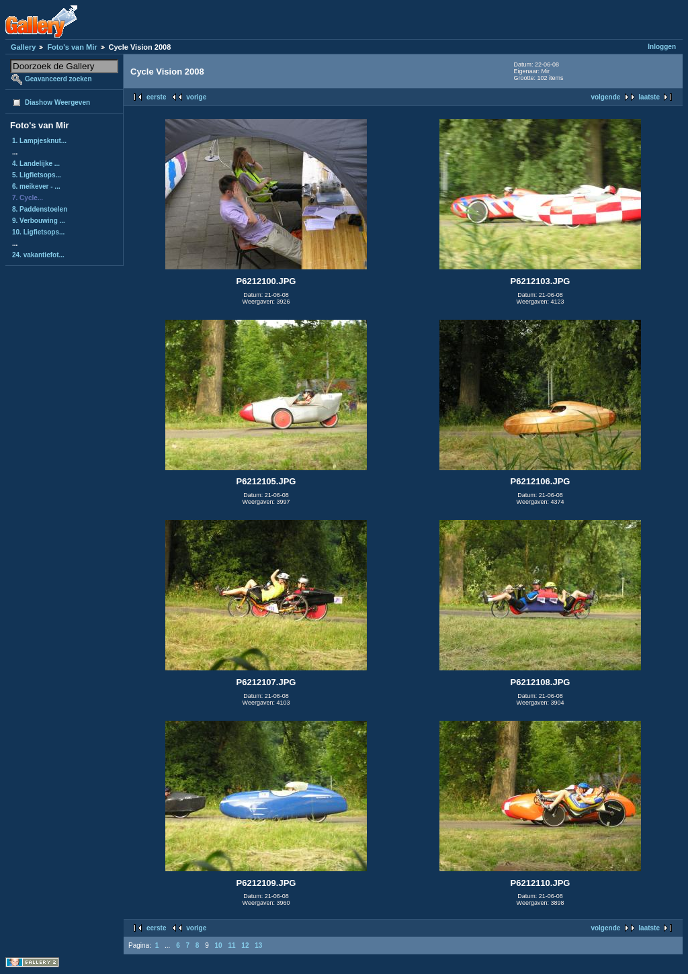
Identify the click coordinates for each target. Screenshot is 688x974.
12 (245, 945)
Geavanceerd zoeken (58, 79)
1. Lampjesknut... (39, 140)
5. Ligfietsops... (36, 175)
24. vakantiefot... (38, 255)
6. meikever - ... (36, 186)
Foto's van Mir (72, 47)
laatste (649, 97)
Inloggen (662, 46)
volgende (605, 97)
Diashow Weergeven (57, 102)
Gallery (23, 47)
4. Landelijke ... (36, 163)
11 (231, 945)
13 (258, 945)
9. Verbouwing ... (38, 220)
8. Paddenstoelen (39, 209)
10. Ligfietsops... (38, 232)
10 (218, 945)
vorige (196, 97)
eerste (156, 97)
